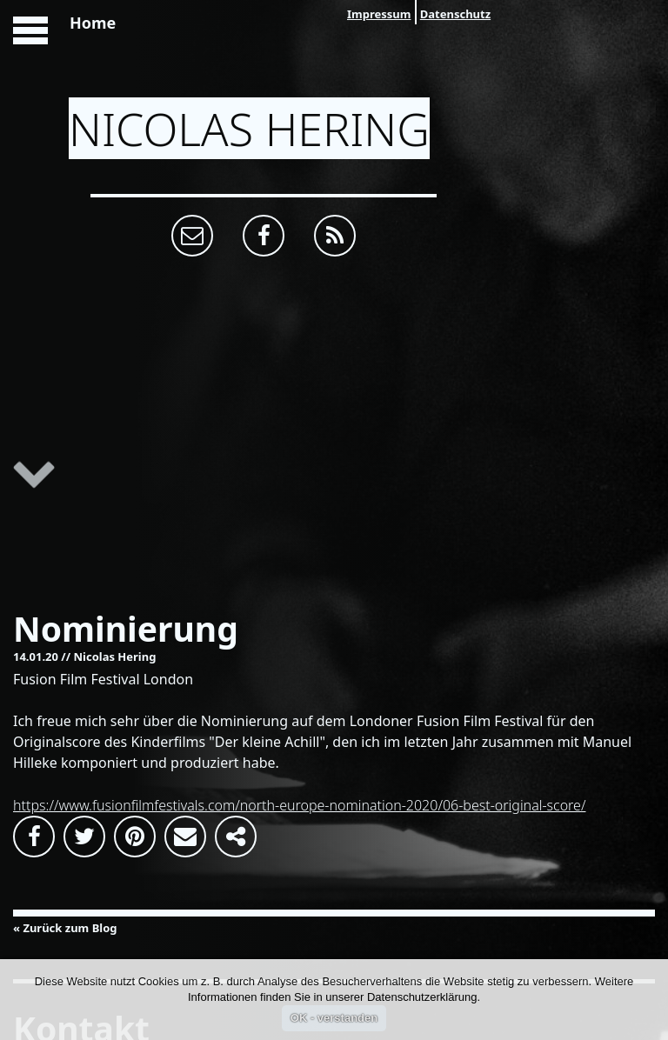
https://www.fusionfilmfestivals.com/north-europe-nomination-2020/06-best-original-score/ (299, 805)
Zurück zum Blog (70, 928)
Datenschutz (455, 14)
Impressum (379, 14)
